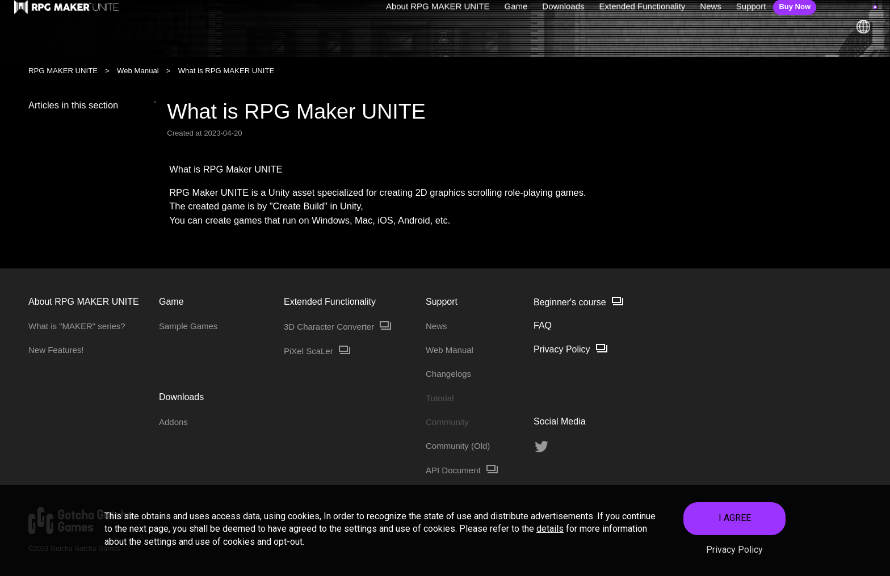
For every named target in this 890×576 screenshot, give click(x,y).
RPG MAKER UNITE (63, 70)
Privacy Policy (734, 554)
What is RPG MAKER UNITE (226, 70)
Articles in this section (92, 105)
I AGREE (735, 522)
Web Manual (138, 70)
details (550, 533)
